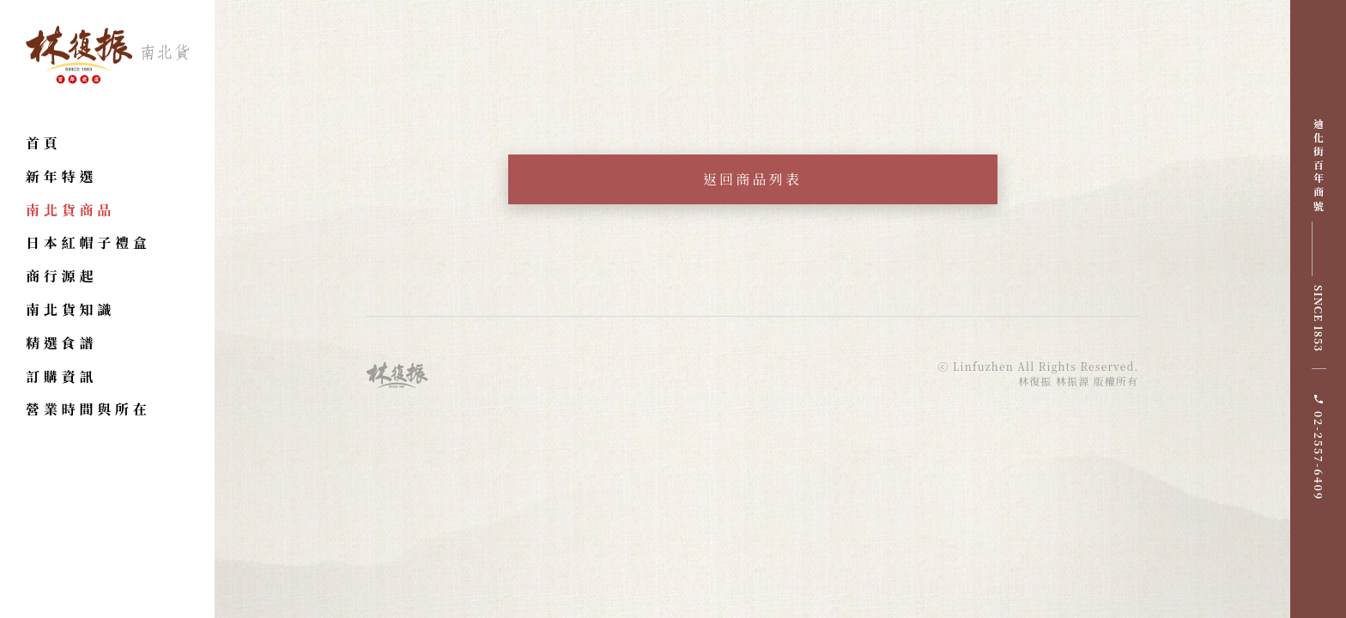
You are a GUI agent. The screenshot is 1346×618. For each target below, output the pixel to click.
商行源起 (61, 276)
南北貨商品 (70, 210)
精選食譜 (61, 343)
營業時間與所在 (88, 409)
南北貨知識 (70, 309)
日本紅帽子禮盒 (88, 242)
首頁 (44, 143)
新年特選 (61, 176)
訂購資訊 (61, 376)
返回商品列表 (752, 179)
